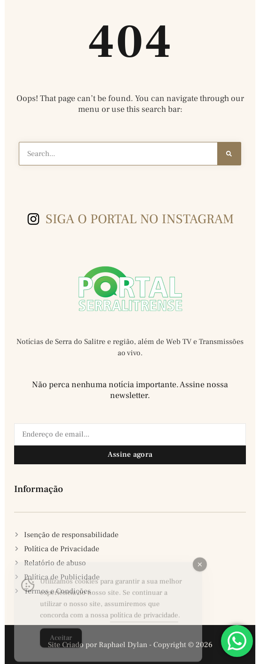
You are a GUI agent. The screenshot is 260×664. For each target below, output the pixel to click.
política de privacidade (144, 621)
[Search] (229, 153)
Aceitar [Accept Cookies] (61, 644)
